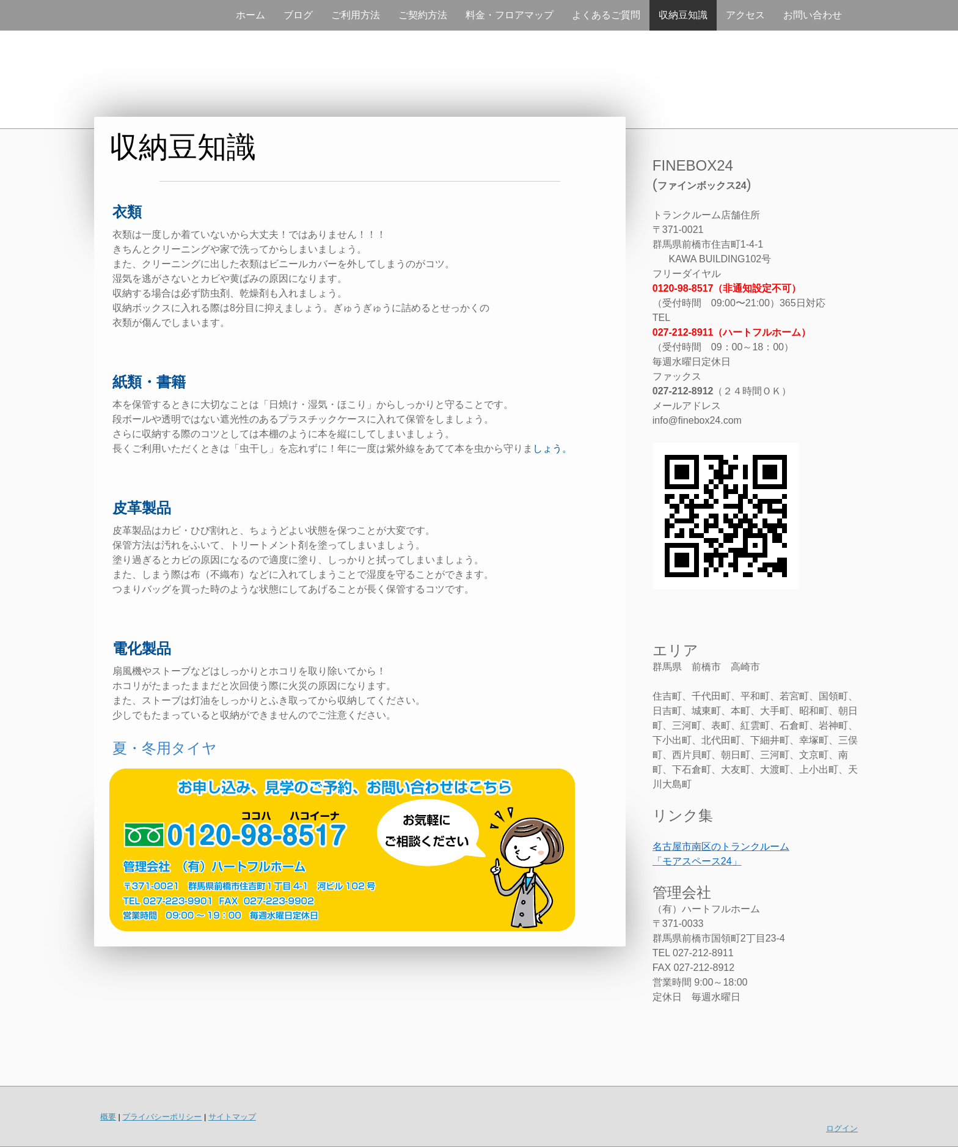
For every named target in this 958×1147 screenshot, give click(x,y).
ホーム (250, 15)
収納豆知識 (683, 15)
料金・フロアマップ (510, 15)
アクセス (745, 15)
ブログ (298, 15)
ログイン (842, 1128)
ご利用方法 (355, 15)
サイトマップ (232, 1116)
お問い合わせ (812, 15)
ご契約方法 (422, 15)
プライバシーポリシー (162, 1116)
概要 (108, 1116)
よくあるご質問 (606, 15)
